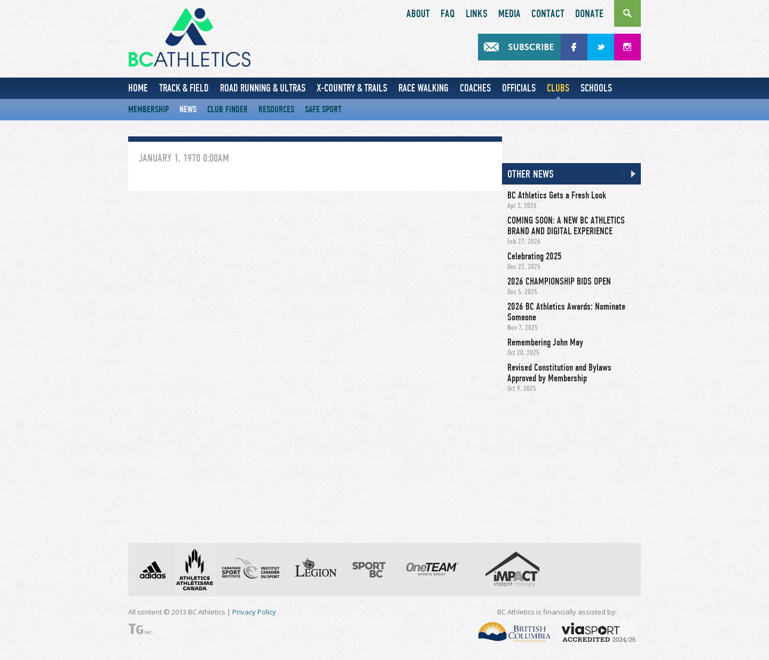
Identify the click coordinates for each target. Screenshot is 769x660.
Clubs (558, 88)
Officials (519, 88)
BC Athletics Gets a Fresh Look (556, 195)
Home (138, 88)
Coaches (475, 88)
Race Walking (423, 88)
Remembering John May (545, 342)
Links (477, 14)
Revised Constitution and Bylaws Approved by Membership (559, 372)
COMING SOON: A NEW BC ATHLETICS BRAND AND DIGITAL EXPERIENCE (566, 225)
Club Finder (227, 109)
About (418, 14)
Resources (276, 109)
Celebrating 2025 (534, 256)
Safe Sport (323, 109)
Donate (589, 14)
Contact (547, 14)
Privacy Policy (254, 612)
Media (509, 14)
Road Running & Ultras (262, 88)
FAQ (448, 14)
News (188, 109)
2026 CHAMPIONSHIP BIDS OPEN (559, 281)
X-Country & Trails (352, 88)
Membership (148, 109)
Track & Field (184, 88)
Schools (596, 88)
